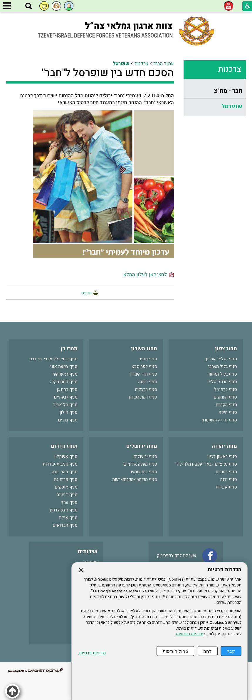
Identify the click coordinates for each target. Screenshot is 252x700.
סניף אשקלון (66, 456)
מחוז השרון (144, 349)
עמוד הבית (163, 63)
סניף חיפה (228, 412)
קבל (231, 651)
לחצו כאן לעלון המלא (148, 274)
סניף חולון (69, 412)
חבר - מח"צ (228, 90)
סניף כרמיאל (225, 389)
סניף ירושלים (145, 456)
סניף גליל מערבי (222, 366)
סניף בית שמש (144, 472)
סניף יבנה (228, 479)
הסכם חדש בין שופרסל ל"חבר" (108, 73)
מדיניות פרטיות (92, 653)
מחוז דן (69, 349)
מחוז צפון (226, 349)
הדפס (86, 293)
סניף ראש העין (64, 374)
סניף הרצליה (146, 389)
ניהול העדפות (175, 651)
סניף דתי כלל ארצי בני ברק (53, 359)
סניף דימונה (67, 494)
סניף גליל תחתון (223, 374)
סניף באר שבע (64, 472)
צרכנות (229, 69)
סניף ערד (69, 502)
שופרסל (231, 106)
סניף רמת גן (67, 389)
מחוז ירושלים (141, 446)
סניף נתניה (148, 359)
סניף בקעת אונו (64, 366)
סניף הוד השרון (143, 374)
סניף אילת (68, 517)
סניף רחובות (226, 472)
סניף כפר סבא (144, 366)
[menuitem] (215, 91)
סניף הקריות (226, 404)
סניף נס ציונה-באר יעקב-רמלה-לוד (206, 464)
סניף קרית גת (66, 479)
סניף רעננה (147, 382)
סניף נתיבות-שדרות (60, 464)
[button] (28, 6)
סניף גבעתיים (66, 397)
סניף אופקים (66, 487)
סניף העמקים (225, 397)
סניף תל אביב (65, 404)
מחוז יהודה (224, 446)
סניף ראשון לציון (222, 456)
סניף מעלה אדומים (140, 464)
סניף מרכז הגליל (222, 382)
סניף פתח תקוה (64, 382)
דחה (207, 651)
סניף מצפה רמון (64, 510)
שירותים (88, 552)
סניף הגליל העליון (221, 359)
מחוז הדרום (64, 446)
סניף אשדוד (226, 487)
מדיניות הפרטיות (189, 634)
